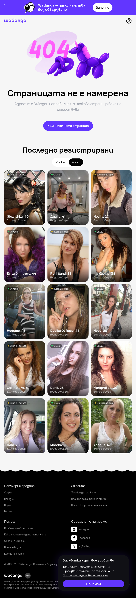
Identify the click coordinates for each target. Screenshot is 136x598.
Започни (102, 7)
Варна (8, 505)
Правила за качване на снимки (89, 499)
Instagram (80, 529)
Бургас (8, 511)
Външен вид (13, 547)
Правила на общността (18, 528)
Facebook (80, 538)
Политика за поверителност (89, 505)
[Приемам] (93, 583)
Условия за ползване (83, 492)
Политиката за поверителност (85, 575)
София (8, 492)
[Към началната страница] (68, 126)
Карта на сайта (14, 553)
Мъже (60, 162)
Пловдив (9, 499)
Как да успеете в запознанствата (25, 534)
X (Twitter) (80, 546)
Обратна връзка (14, 541)
